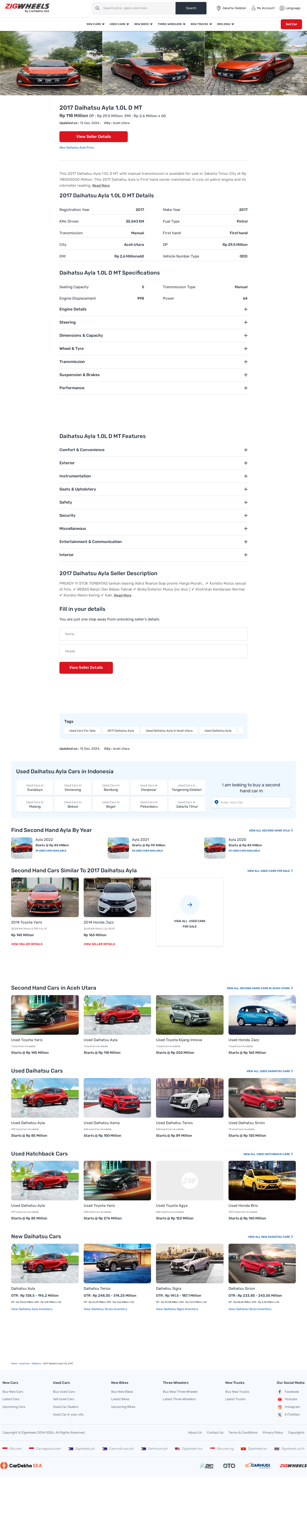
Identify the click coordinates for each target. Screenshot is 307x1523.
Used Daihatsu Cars (276, 1071)
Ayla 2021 (140, 839)
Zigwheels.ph (81, 1448)
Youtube (287, 1399)
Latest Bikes (120, 1399)
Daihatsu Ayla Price (80, 147)
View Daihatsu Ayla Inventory (31, 1309)
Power (168, 298)
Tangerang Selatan (187, 787)
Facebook (288, 1392)
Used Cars (117, 24)
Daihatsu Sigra (168, 1288)
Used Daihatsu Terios (174, 1123)
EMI (62, 256)
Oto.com (12, 1448)
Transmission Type (179, 287)
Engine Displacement (77, 298)
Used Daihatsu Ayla (218, 730)
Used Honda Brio (243, 1205)
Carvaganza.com (45, 1448)
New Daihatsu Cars (277, 1237)
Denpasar (149, 787)
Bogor (111, 804)
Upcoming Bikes (123, 1407)
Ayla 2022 (44, 839)
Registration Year (74, 210)
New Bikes (141, 24)
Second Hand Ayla (277, 830)
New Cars (94, 24)
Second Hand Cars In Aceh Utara (266, 988)
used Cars (24, 1363)
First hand (172, 233)
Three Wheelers (170, 24)
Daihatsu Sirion (242, 1288)
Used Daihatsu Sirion (247, 1123)
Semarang (73, 787)
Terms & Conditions (243, 1432)
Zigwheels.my (189, 1448)
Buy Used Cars (64, 1392)
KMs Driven (69, 221)
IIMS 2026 (223, 24)
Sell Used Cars (63, 1399)
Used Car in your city (68, 1414)
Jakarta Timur (187, 804)
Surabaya (35, 787)
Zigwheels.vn (254, 1448)
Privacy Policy (273, 1432)
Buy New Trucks (237, 1392)
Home (14, 1363)
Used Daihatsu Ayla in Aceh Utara (169, 730)
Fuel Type (171, 221)
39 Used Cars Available (50, 850)
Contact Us (215, 1432)
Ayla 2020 (237, 839)
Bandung (111, 787)
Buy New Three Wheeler (180, 1392)
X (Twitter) (288, 1415)
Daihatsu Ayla (23, 1288)
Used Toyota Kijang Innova (179, 1040)
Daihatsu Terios (97, 1288)
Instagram (288, 1407)
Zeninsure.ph (154, 1448)
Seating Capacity (74, 287)
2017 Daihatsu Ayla (120, 730)
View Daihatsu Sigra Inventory (177, 1309)
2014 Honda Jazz (99, 922)
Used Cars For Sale (82, 730)
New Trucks (199, 24)
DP (165, 245)
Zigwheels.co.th (289, 1448)
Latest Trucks (235, 1399)
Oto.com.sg (222, 1448)
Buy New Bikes (122, 1392)
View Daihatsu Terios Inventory (105, 1309)
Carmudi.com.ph (118, 1448)
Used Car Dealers (65, 1407)
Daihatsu (36, 1363)
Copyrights (296, 1432)
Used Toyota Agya (171, 1205)
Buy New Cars (12, 1392)
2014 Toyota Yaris (26, 922)
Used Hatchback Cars (274, 1154)
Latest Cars (11, 1399)
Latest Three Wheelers (179, 1399)
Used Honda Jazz (244, 1040)
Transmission (71, 233)
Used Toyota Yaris (27, 1040)
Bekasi (73, 804)
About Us (195, 1432)
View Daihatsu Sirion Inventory (250, 1309)
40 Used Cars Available (244, 850)
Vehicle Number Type (181, 256)
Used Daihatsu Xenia (102, 1123)
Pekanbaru (149, 804)
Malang (35, 804)
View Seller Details (93, 136)
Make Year (171, 210)
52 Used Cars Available (147, 850)
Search (191, 8)
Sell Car (291, 24)
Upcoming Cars (14, 1407)
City (62, 245)
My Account (263, 8)
